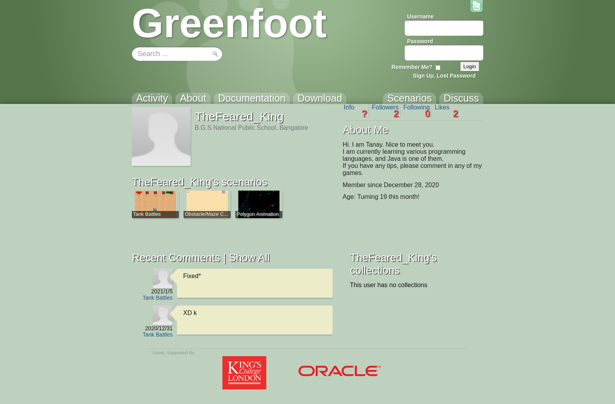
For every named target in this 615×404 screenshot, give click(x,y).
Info (356, 111)
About (158, 352)
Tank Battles (158, 298)
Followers (385, 111)
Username (420, 16)
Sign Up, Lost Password (444, 76)
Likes (446, 111)
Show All (249, 257)
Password (420, 41)
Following (416, 111)
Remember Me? (411, 67)
